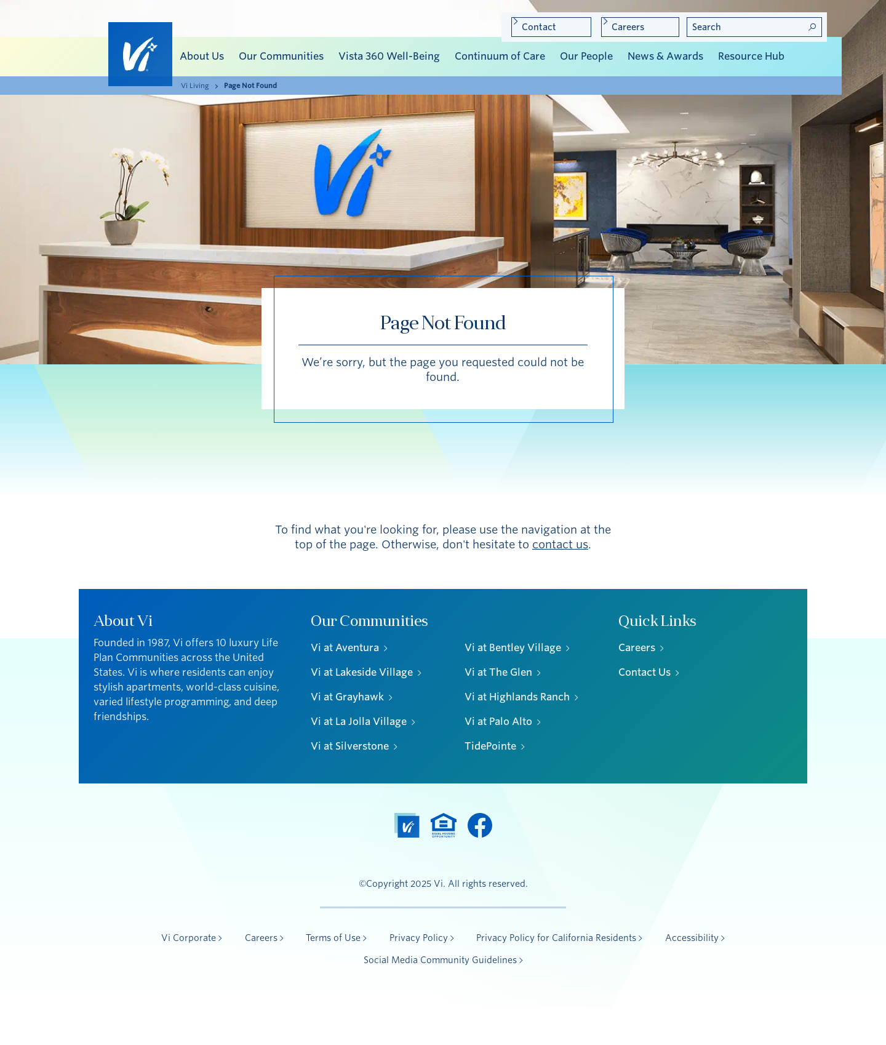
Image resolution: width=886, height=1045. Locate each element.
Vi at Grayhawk (347, 697)
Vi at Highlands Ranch (517, 697)
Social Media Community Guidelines (440, 960)
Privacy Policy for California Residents (556, 938)
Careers (628, 27)
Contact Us (644, 672)
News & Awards (665, 56)
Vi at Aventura (345, 648)
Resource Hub (751, 56)
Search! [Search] (812, 27)
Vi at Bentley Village (513, 648)
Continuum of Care (500, 56)
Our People (586, 56)
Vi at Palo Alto (498, 721)
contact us (560, 544)
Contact (539, 27)
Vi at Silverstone (350, 746)
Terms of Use (333, 938)
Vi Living (195, 85)
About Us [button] (202, 56)
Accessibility (692, 938)
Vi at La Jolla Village (359, 721)
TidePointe (490, 746)
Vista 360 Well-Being (389, 56)
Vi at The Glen (498, 672)
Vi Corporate (188, 938)
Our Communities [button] (281, 56)
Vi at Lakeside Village (362, 672)
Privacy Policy (418, 938)
